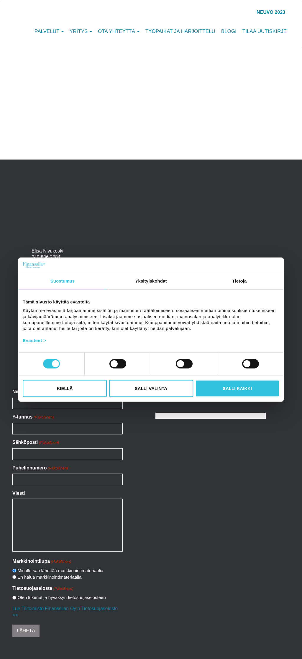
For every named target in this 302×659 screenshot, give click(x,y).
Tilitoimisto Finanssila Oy (51, 19)
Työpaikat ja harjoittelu (180, 31)
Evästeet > (34, 340)
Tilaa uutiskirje (264, 31)
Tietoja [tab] (239, 280)
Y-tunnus (33, 417)
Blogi (229, 31)
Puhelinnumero (40, 468)
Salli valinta (151, 388)
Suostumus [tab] (62, 280)
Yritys (81, 31)
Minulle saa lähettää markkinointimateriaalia (60, 570)
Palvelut (49, 31)
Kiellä (65, 388)
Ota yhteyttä (118, 31)
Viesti (18, 493)
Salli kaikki (237, 388)
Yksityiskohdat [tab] (151, 280)
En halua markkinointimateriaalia (49, 577)
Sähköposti (35, 442)
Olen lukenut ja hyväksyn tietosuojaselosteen (61, 597)
